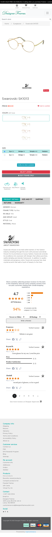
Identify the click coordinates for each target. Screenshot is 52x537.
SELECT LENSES (26, 172)
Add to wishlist (44, 106)
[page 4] (28, 396)
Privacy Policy (8, 433)
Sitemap (6, 456)
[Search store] (26, 19)
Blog (4, 454)
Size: (4, 148)
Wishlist (5, 470)
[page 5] (33, 396)
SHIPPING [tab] (39, 199)
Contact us (7, 447)
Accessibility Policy (9, 438)
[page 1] (14, 396)
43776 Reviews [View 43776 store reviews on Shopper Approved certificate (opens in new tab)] (18, 302)
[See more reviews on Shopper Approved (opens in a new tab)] (20, 339)
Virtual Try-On (8, 488)
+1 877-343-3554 (9, 494)
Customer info (8, 462)
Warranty (6, 431)
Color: (5, 113)
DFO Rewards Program (11, 451)
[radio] (36, 293)
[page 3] (24, 396)
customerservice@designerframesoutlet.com (18, 505)
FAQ (4, 449)
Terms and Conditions (10, 436)
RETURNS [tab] (7, 203)
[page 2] (19, 396)
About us (6, 441)
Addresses (6, 465)
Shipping (6, 426)
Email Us (6, 496)
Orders (5, 467)
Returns (5, 428)
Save (46, 90)
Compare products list (10, 481)
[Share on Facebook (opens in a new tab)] (13, 340)
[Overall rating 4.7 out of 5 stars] (16, 298)
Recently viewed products (12, 478)
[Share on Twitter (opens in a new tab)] (17, 339)
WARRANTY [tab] (19, 203)
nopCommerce (30, 532)
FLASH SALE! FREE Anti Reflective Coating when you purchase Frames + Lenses (26, 1)
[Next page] (37, 396)
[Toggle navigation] (47, 13)
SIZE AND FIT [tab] (27, 199)
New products (8, 476)
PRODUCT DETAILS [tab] (11, 199)
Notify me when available (26, 165)
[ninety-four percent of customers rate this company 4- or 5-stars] (26, 309)
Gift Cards (6, 485)
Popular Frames (8, 483)
